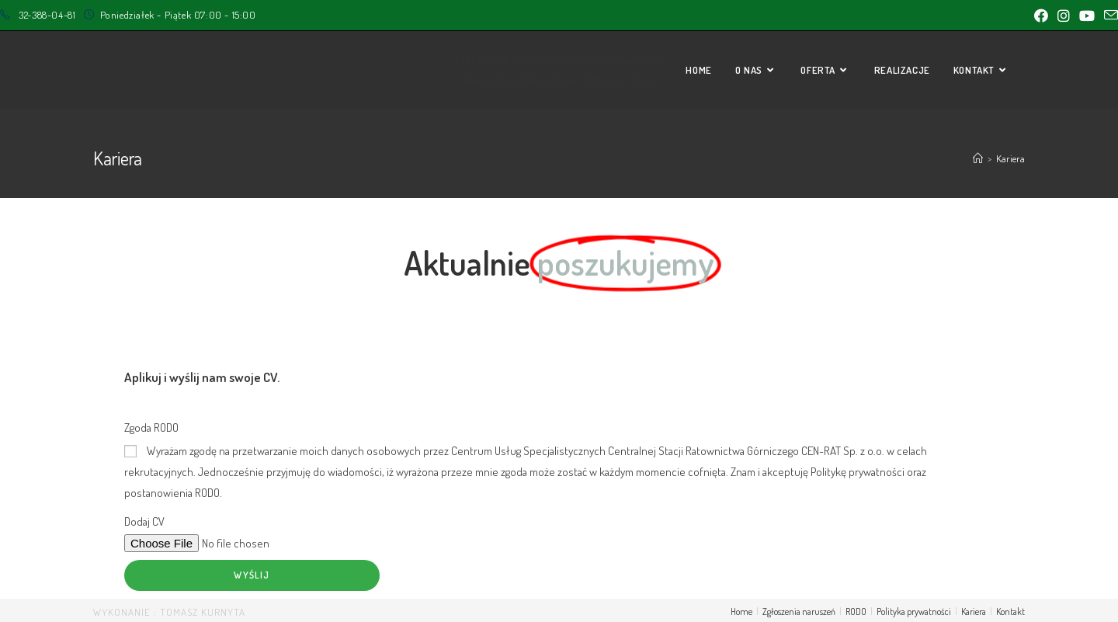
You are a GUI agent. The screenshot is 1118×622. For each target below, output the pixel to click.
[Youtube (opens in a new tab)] (1087, 15)
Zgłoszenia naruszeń (798, 611)
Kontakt (1010, 611)
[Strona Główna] (978, 158)
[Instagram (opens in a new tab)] (1064, 15)
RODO (855, 611)
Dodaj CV (144, 521)
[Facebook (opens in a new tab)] (1041, 15)
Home (741, 611)
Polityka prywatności (914, 611)
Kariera (973, 611)
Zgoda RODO (151, 427)
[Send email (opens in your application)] (1108, 15)
